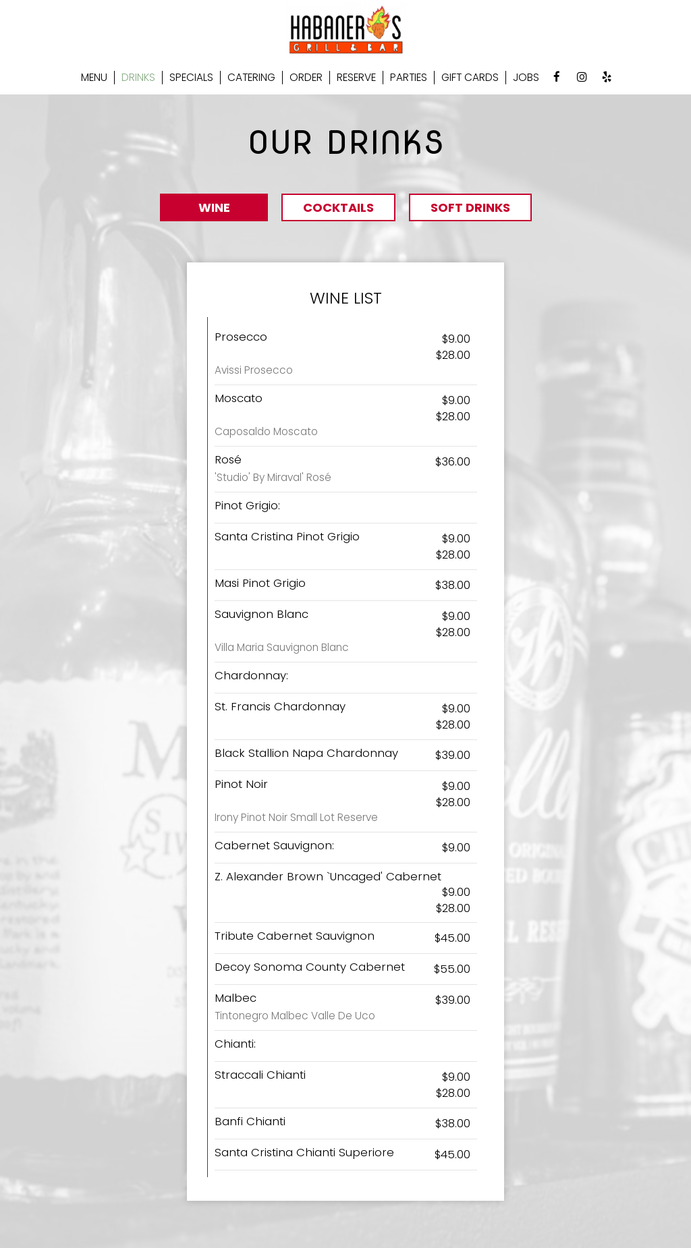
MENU (94, 77)
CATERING (251, 77)
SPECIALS (191, 77)
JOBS (526, 77)
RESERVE (356, 77)
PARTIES (408, 77)
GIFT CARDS (470, 77)
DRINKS (138, 77)
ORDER (306, 77)
